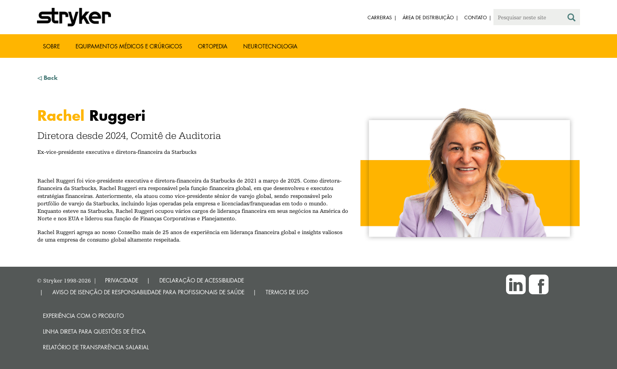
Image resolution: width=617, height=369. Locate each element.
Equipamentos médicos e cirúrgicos (129, 46)
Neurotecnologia (270, 46)
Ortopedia (212, 46)
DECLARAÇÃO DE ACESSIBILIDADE (201, 280)
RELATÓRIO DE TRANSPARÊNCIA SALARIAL (96, 347)
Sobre (51, 46)
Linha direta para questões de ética (94, 331)
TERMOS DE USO (287, 292)
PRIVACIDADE (121, 280)
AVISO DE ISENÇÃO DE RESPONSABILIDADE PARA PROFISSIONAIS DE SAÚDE (148, 292)
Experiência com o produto (83, 315)
